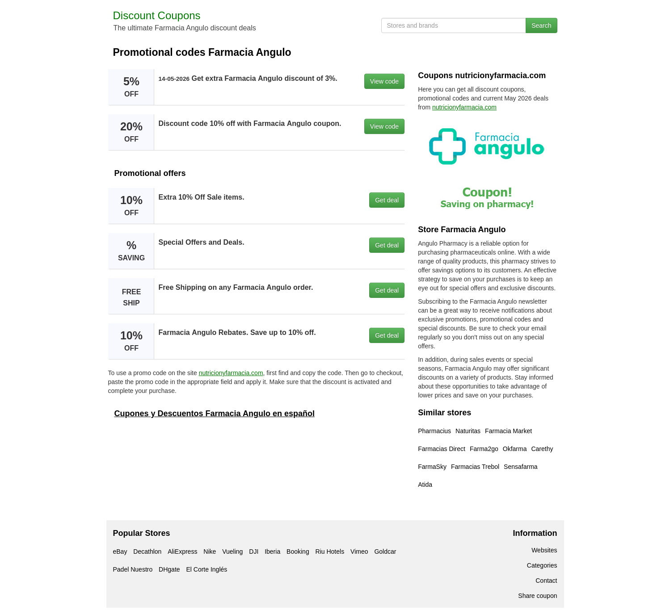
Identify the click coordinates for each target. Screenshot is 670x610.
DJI (253, 551)
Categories (542, 565)
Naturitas (467, 431)
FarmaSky (432, 466)
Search (541, 25)
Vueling (232, 551)
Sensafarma (520, 466)
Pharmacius (434, 431)
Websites (544, 550)
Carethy (542, 448)
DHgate (169, 569)
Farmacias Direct (441, 448)
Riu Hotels (330, 551)
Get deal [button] (387, 200)
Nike (209, 551)
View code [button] (384, 81)
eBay (120, 551)
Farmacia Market (508, 431)
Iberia (272, 551)
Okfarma (515, 448)
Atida (425, 484)
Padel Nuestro (133, 569)
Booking (298, 551)
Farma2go (484, 448)
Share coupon (537, 595)
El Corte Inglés (206, 569)
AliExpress (182, 551)
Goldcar (385, 551)
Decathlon (147, 551)
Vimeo (359, 551)
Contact (546, 580)
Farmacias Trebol (475, 466)
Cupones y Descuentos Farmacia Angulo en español (214, 413)
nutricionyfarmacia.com (231, 372)
